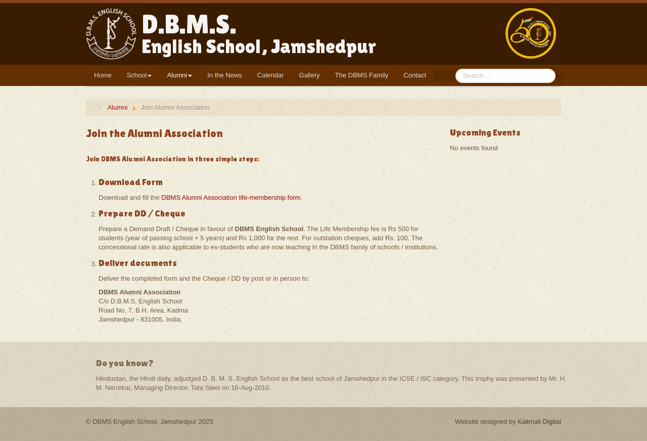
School (139, 75)
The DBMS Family (361, 75)
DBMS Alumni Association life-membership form (230, 197)
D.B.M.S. (259, 33)
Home (103, 75)
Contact (414, 75)
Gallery (309, 75)
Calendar (270, 75)
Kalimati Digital (539, 421)
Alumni (179, 75)
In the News (224, 75)
